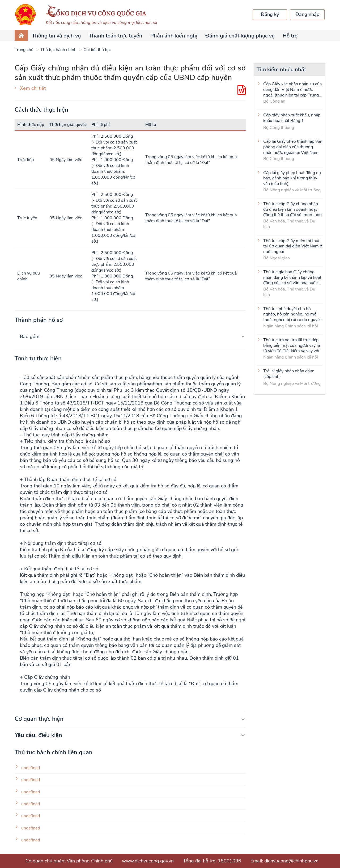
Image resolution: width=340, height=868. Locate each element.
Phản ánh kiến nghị (173, 35)
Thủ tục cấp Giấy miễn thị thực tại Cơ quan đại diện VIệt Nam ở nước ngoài (292, 246)
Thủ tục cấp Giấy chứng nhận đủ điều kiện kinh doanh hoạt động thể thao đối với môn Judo (292, 209)
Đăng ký (270, 14)
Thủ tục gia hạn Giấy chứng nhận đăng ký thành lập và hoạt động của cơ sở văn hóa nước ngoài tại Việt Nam (292, 277)
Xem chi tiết (33, 88)
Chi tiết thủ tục (97, 50)
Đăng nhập (307, 14)
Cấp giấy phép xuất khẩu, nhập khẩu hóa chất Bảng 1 (291, 118)
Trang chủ (24, 50)
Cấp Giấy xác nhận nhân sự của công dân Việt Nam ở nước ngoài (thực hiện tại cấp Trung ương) (292, 89)
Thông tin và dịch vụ (56, 35)
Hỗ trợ (290, 35)
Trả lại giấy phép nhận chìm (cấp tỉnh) (288, 374)
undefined (30, 768)
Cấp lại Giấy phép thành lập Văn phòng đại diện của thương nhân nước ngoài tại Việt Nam (292, 147)
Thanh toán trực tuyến (115, 35)
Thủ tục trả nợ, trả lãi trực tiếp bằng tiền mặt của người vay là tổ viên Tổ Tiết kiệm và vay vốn (292, 345)
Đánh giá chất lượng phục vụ (240, 35)
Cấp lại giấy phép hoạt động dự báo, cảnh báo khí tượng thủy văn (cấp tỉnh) (292, 178)
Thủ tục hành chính (58, 50)
